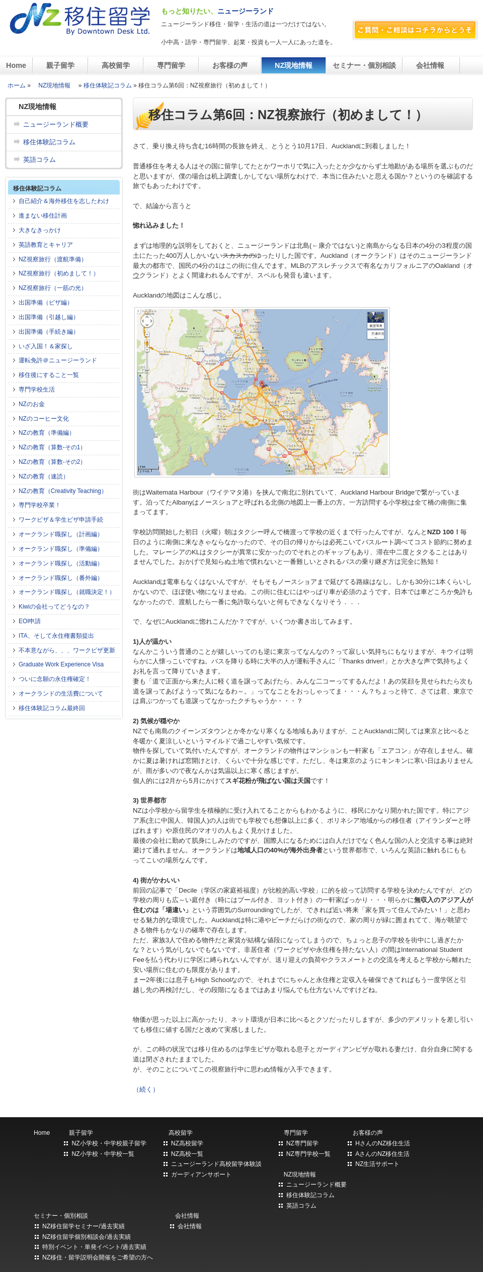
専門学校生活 (37, 389)
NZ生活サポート (377, 1163)
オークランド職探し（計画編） (61, 534)
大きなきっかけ (40, 230)
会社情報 (431, 65)
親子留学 (60, 65)
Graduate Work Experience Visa (61, 664)
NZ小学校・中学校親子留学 (108, 1143)
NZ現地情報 (293, 65)
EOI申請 (30, 621)
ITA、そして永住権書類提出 (56, 635)
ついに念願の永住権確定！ (55, 678)
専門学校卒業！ (40, 505)
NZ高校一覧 (187, 1153)
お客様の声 (230, 65)
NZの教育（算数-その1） (52, 447)
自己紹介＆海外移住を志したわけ (64, 201)
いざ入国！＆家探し (46, 346)
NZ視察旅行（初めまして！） (59, 273)
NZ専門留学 (302, 1143)
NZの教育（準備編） (47, 432)
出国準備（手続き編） (49, 331)
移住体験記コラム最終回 (52, 708)
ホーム (17, 85)
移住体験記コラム (108, 85)
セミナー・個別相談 (364, 65)
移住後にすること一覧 (49, 374)
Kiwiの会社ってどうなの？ (54, 606)
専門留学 (171, 65)
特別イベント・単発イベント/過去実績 (94, 1246)
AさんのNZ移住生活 (382, 1153)
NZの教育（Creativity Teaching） (63, 491)
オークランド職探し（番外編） (61, 577)
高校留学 (116, 65)
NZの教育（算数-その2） (52, 461)
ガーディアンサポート (201, 1174)
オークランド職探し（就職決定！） (67, 592)
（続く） (146, 1089)
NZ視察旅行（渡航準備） (53, 259)
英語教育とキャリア (46, 244)
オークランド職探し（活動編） (61, 563)
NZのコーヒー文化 (44, 418)
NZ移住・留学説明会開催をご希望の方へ (97, 1257)
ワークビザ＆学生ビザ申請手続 (61, 519)
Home (16, 65)
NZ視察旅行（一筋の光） (53, 287)
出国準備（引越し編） (49, 317)
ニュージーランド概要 (56, 124)
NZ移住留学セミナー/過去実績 (83, 1226)
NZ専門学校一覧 (308, 1153)
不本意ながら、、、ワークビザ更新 (67, 650)
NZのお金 (32, 404)
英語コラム (39, 159)
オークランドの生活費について (61, 693)
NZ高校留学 (187, 1143)
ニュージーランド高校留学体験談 (216, 1163)
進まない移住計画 (43, 215)
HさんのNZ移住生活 (382, 1143)
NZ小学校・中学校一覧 (102, 1153)
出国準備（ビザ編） (46, 302)
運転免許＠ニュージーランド (58, 360)
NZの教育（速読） (44, 476)
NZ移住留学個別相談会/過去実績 (86, 1236)
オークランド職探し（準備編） (61, 548)
